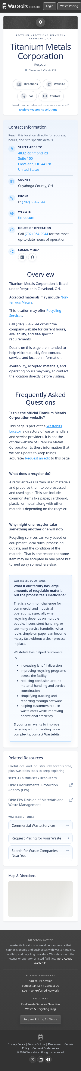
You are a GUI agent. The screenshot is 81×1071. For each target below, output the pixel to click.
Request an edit (37, 458)
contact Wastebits (46, 734)
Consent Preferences (45, 1048)
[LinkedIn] (40, 1059)
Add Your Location (40, 981)
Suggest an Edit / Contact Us (40, 986)
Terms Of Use (36, 1044)
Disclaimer (55, 1044)
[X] (32, 1059)
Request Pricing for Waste (40, 1019)
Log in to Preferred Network (40, 990)
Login (49, 6)
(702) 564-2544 (33, 202)
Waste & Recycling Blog (40, 1009)
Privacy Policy (16, 1044)
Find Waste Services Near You (40, 1004)
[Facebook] (48, 1059)
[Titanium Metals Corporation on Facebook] (32, 257)
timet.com (26, 217)
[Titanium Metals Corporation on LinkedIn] (22, 257)
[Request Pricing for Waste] (69, 6)
